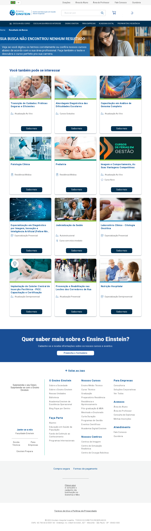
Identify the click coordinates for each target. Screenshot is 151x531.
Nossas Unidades (57, 393)
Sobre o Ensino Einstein (60, 389)
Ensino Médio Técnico (92, 385)
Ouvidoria (136, 3)
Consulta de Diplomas (124, 415)
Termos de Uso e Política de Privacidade (75, 511)
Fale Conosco (121, 3)
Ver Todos (119, 393)
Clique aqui (70, 485)
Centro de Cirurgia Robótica (94, 453)
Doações (66, 3)
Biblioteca (54, 397)
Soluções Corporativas (125, 389)
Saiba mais (31, 128)
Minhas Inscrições (122, 419)
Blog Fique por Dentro (59, 408)
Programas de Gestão (92, 420)
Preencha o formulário (75, 353)
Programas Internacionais (62, 440)
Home (2, 30)
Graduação (86, 393)
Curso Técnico (88, 389)
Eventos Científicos (90, 424)
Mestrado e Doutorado (92, 412)
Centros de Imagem (91, 442)
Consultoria (119, 385)
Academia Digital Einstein (94, 428)
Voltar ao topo (76, 370)
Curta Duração (88, 416)
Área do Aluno (81, 3)
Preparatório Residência (93, 397)
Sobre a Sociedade (58, 385)
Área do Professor (101, 3)
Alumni (52, 423)
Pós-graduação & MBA (92, 408)
